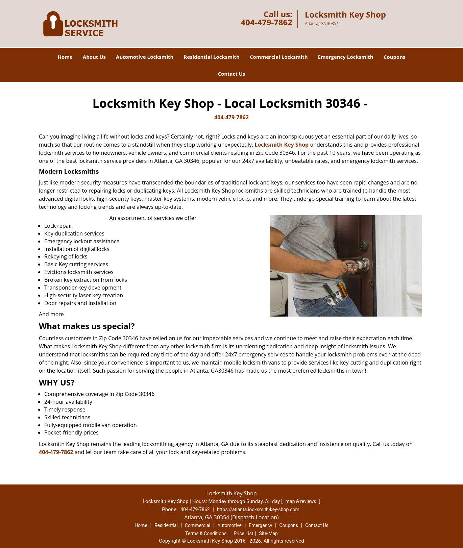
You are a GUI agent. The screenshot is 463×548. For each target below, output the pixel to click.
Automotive (229, 525)
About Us (94, 56)
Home (64, 56)
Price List (243, 533)
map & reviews (301, 501)
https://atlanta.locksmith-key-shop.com (258, 509)
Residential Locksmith (212, 56)
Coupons (395, 56)
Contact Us (231, 73)
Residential (166, 525)
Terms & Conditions (205, 533)
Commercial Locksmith (279, 56)
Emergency (260, 525)
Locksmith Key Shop (281, 144)
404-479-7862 (266, 22)
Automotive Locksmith (144, 56)
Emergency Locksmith (345, 56)
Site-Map (268, 533)
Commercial (197, 525)
